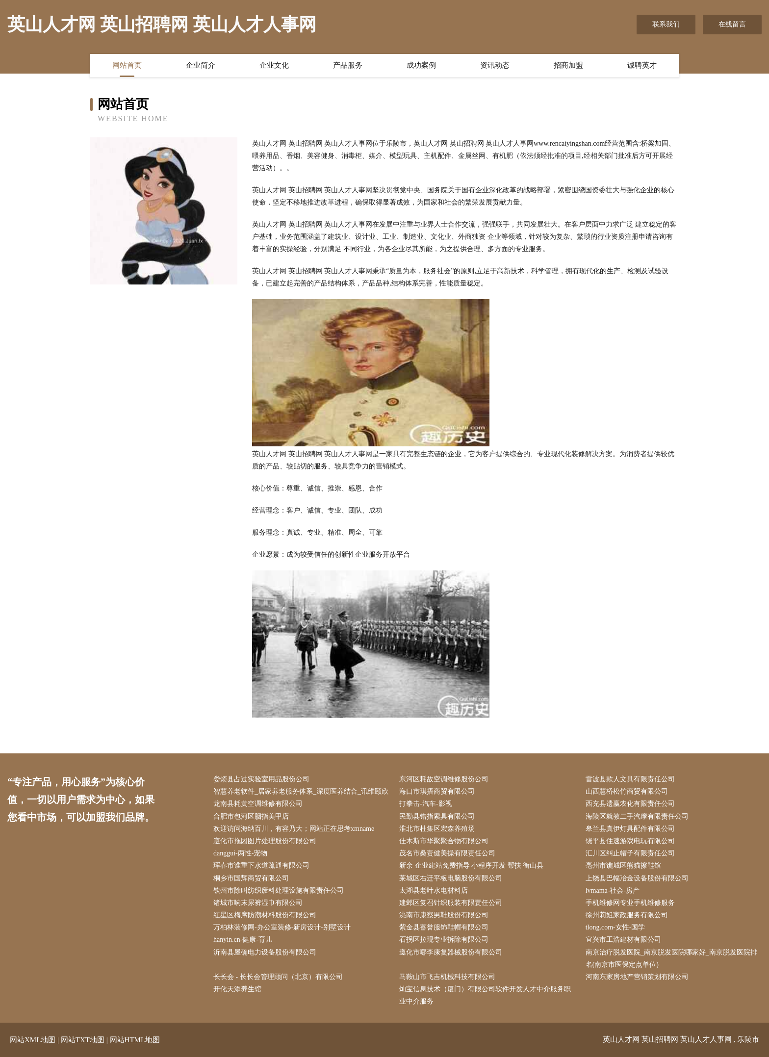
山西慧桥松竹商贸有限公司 (627, 791)
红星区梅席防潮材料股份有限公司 (264, 915)
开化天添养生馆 (237, 989)
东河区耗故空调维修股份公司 (443, 779)
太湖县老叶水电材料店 (433, 890)
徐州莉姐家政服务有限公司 (627, 915)
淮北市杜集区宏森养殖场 (437, 828)
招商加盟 (568, 65)
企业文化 (274, 65)
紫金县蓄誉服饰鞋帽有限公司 (443, 927)
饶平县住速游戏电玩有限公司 (630, 841)
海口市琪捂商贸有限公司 (437, 791)
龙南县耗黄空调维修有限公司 (258, 803)
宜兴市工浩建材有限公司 (623, 939)
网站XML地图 (32, 1040)
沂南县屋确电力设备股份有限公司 (264, 952)
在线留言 (732, 24)
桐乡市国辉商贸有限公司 (251, 878)
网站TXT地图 (82, 1040)
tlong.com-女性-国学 (615, 927)
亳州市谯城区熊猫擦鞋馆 (623, 865)
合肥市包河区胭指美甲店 (251, 816)
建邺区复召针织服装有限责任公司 (450, 902)
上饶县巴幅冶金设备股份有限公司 (637, 878)
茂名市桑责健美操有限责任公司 (447, 853)
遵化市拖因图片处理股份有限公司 (264, 841)
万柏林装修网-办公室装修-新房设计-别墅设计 (282, 927)
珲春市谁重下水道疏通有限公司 (261, 865)
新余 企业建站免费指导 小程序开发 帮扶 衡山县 (471, 865)
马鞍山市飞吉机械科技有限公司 (447, 976)
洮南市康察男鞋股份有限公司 (443, 915)
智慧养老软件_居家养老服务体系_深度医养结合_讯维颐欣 (300, 791)
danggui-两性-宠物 (240, 853)
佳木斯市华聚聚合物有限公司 (443, 841)
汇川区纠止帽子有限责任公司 (630, 853)
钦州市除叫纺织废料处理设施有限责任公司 (278, 890)
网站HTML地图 (135, 1040)
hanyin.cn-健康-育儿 (242, 939)
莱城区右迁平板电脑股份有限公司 (450, 878)
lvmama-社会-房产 (613, 890)
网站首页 (127, 65)
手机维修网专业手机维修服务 (630, 902)
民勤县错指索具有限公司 (437, 816)
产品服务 (347, 65)
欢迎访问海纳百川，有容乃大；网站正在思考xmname (293, 828)
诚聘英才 (642, 65)
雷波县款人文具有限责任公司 (630, 779)
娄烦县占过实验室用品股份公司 (261, 779)
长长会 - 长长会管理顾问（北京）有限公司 (278, 976)
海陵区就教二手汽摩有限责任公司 (637, 816)
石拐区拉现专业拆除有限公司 (443, 939)
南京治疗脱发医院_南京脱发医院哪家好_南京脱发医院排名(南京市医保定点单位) (671, 958)
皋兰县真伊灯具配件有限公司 (630, 828)
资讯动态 (495, 65)
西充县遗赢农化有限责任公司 (630, 803)
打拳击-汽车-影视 (425, 803)
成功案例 (421, 65)
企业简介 (200, 65)
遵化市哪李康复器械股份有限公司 (450, 952)
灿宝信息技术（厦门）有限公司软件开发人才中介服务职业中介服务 (485, 995)
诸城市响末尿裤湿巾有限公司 (258, 902)
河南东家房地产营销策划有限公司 (637, 976)
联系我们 (666, 24)
